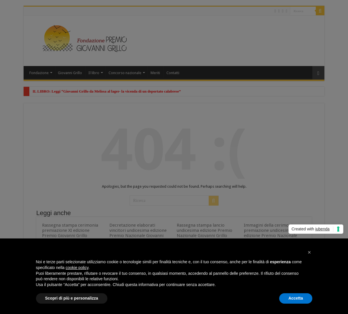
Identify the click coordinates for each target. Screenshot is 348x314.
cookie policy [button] (77, 267)
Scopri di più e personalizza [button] (71, 298)
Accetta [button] (295, 298)
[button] (309, 252)
